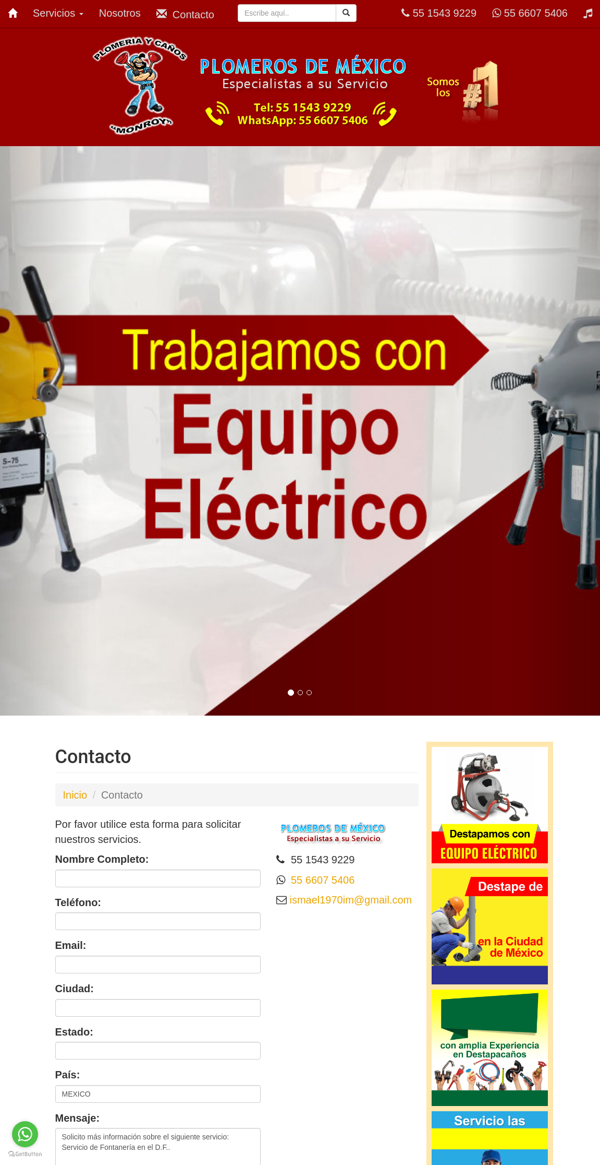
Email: (71, 945)
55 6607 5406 (530, 13)
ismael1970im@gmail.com (349, 900)
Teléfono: (78, 902)
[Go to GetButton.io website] (25, 1154)
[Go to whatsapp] (25, 1134)
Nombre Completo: (102, 859)
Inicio (75, 795)
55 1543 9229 (438, 13)
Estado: (74, 1032)
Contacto (185, 14)
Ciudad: (74, 988)
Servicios (58, 13)
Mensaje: (77, 1118)
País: (67, 1074)
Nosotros (120, 13)
